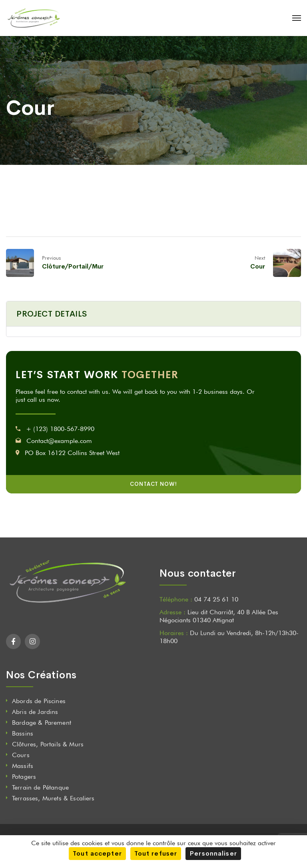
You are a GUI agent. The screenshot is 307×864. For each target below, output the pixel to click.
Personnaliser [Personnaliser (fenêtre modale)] (213, 853)
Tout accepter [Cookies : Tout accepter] (97, 853)
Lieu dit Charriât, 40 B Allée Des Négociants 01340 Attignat (218, 616)
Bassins (22, 733)
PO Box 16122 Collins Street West (72, 453)
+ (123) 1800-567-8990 (60, 429)
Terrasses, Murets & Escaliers (53, 798)
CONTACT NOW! (153, 484)
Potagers (24, 776)
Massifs (22, 766)
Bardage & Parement (41, 722)
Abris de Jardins (35, 712)
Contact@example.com (59, 441)
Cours (21, 755)
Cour (257, 266)
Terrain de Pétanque (40, 787)
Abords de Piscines (39, 701)
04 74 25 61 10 (216, 599)
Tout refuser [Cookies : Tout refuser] (155, 853)
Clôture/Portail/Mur (73, 266)
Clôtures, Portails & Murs (48, 744)
